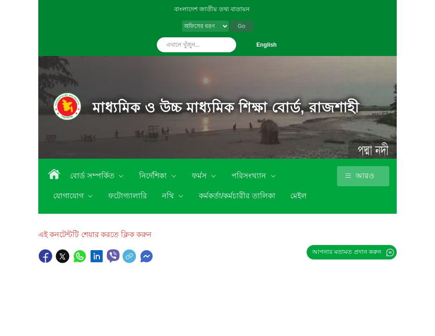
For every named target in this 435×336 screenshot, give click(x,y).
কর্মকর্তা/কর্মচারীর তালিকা (237, 196)
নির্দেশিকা (153, 176)
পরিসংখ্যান (250, 176)
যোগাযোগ (69, 196)
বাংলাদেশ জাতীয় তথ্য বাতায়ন (212, 9)
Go (242, 26)
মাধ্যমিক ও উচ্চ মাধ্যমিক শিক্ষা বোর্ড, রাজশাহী (225, 107)
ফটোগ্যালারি (127, 196)
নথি (168, 196)
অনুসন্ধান (227, 44)
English (266, 45)
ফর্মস (200, 176)
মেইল (298, 196)
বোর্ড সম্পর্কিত (93, 176)
